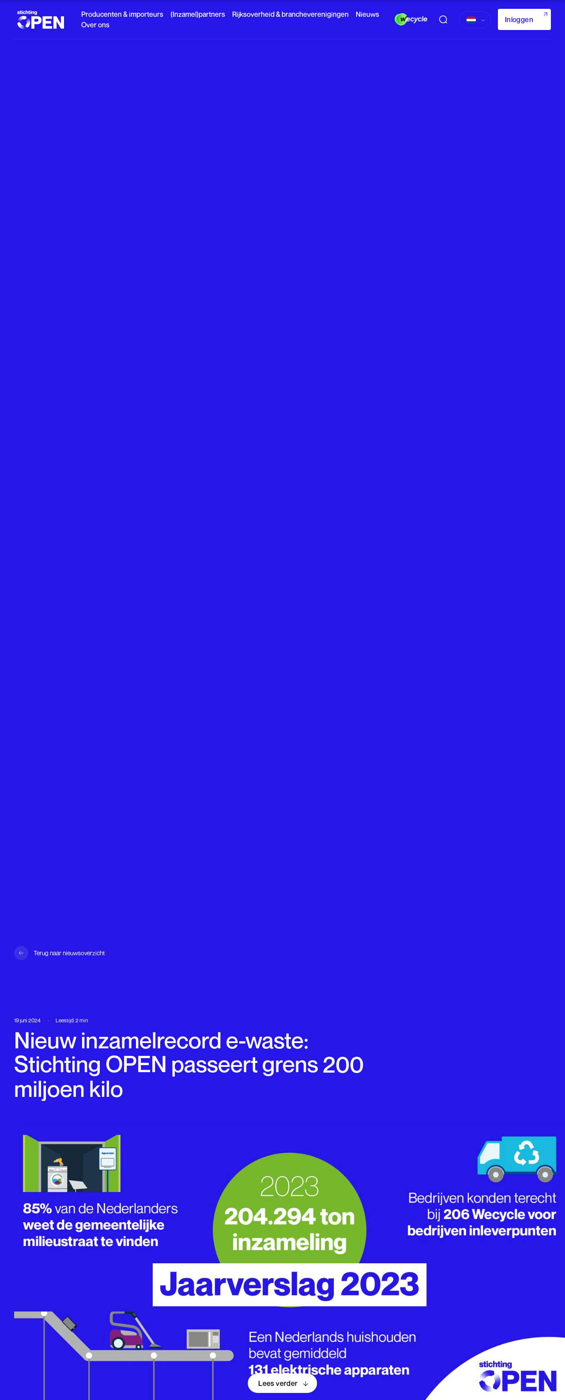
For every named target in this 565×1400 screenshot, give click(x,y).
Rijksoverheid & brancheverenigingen (290, 14)
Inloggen (519, 19)
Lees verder (278, 1383)
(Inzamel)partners (197, 14)
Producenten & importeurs (122, 14)
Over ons (95, 24)
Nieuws (367, 14)
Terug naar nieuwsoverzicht (69, 953)
